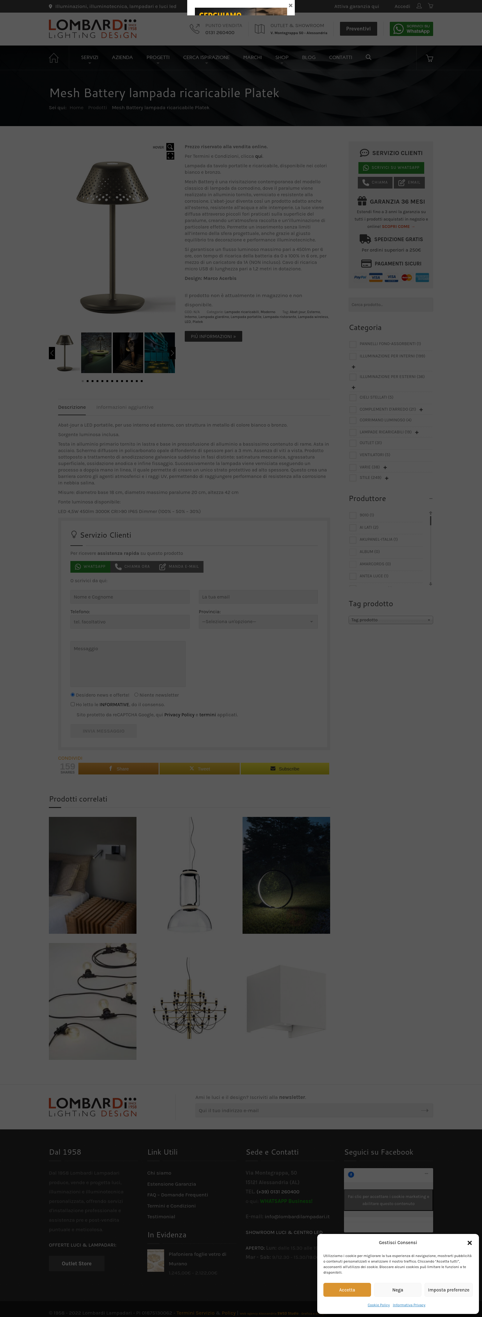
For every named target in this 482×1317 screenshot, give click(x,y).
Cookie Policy (379, 1305)
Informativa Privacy (409, 1305)
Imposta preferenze (448, 1290)
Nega (397, 1290)
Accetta (347, 1290)
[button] (470, 1243)
